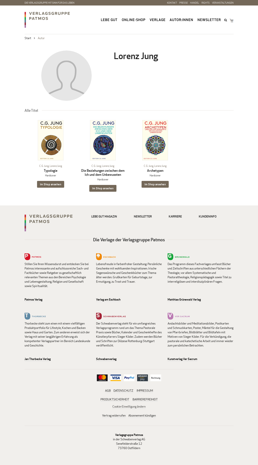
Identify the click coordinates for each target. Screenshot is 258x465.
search (226, 20)
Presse (183, 2)
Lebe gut (109, 19)
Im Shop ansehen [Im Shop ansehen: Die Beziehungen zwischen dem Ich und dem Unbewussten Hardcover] (103, 188)
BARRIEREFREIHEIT (145, 399)
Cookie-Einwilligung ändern (129, 406)
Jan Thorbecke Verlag (38, 359)
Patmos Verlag (33, 299)
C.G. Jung (44, 166)
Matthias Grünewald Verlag (184, 299)
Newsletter (209, 19)
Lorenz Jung (56, 166)
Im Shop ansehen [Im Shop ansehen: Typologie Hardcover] (50, 184)
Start (28, 38)
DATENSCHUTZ (123, 391)
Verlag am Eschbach (108, 299)
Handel (194, 2)
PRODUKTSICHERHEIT (114, 399)
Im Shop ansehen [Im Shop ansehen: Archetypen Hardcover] (155, 184)
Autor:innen (181, 19)
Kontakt (172, 2)
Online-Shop (133, 19)
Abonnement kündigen (142, 415)
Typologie (50, 170)
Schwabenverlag (106, 359)
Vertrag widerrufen (114, 415)
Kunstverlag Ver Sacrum (182, 359)
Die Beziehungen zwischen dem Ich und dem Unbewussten (103, 172)
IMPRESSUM (145, 391)
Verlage (158, 19)
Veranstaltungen (223, 2)
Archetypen (155, 170)
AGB (108, 391)
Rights (206, 2)
